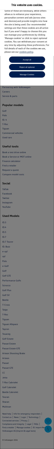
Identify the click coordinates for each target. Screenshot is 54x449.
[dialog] (27, 224)
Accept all (27, 60)
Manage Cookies (27, 74)
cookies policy (26, 52)
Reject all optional (27, 67)
